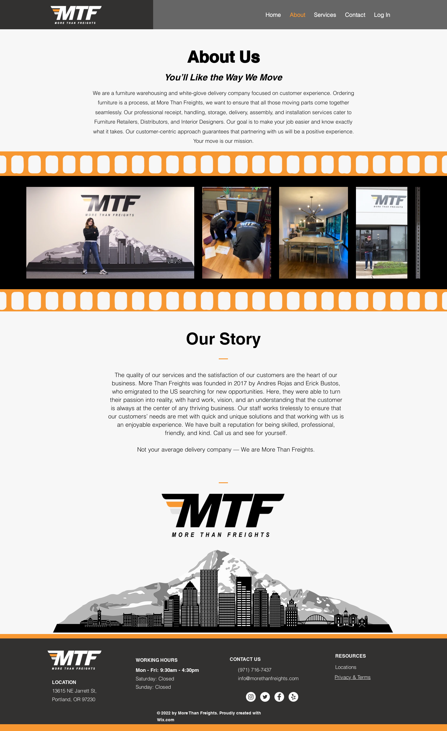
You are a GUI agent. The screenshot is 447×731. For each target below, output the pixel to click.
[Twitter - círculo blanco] (265, 697)
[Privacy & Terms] (353, 677)
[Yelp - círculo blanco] (293, 697)
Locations (346, 667)
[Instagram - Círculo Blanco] (251, 697)
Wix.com (165, 719)
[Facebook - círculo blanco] (279, 697)
